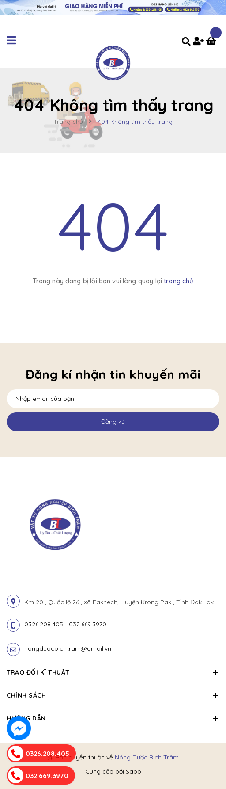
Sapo (133, 771)
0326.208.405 (43, 624)
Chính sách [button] (113, 695)
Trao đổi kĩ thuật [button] (113, 672)
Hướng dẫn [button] (113, 718)
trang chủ (178, 281)
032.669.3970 (87, 624)
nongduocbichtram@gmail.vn (67, 648)
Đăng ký (113, 422)
